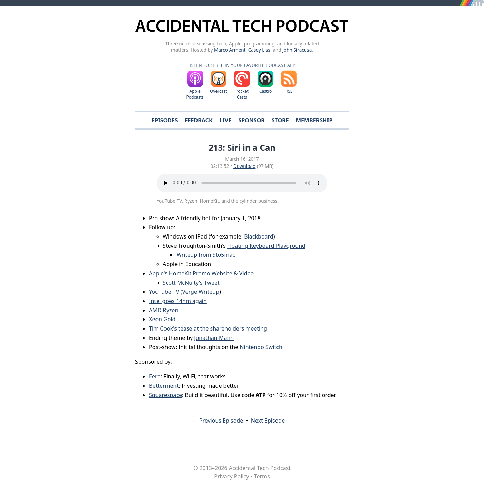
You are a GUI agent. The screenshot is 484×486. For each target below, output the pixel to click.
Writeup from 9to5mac (206, 255)
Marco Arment (230, 50)
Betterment (164, 385)
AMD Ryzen (163, 310)
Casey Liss (259, 50)
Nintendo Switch (261, 347)
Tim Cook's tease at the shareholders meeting (208, 328)
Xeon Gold (162, 319)
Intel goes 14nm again (178, 301)
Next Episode (268, 420)
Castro (265, 91)
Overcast (218, 91)
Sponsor (251, 120)
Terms (262, 476)
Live (226, 120)
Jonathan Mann (214, 338)
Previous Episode (221, 420)
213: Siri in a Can (242, 147)
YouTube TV (164, 291)
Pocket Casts (242, 94)
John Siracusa (297, 50)
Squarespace (165, 395)
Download (244, 166)
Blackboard (258, 236)
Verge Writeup (200, 291)
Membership (314, 120)
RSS (289, 91)
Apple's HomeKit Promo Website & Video (201, 273)
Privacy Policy (231, 476)
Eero (155, 376)
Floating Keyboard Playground (266, 246)
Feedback (199, 120)
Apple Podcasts (195, 94)
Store (280, 120)
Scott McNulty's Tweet (191, 282)
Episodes (165, 120)
